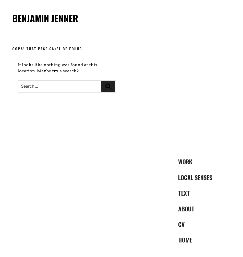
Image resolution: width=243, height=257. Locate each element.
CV (181, 224)
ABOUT (186, 208)
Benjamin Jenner (45, 18)
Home (185, 239)
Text (184, 192)
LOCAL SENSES (195, 177)
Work (185, 161)
